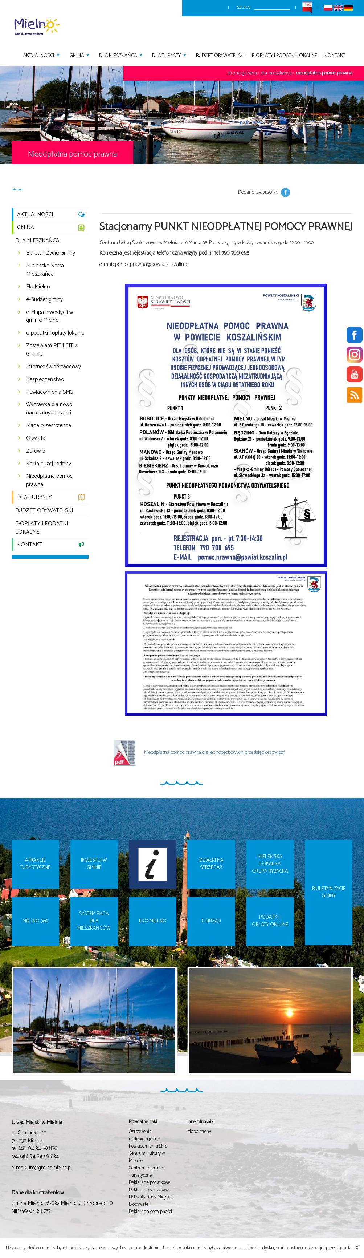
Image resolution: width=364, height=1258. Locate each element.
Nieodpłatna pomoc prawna (324, 73)
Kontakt (334, 55)
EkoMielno (38, 287)
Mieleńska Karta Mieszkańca (45, 270)
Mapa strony (199, 1132)
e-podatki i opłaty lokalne (55, 333)
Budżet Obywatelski (220, 55)
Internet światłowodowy (53, 367)
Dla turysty (169, 55)
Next (357, 1026)
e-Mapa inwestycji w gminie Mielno (49, 316)
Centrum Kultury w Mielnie (147, 1157)
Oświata (35, 438)
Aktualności (42, 55)
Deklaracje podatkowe (149, 1182)
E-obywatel (139, 1204)
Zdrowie (35, 451)
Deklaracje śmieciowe (149, 1190)
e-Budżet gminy (44, 299)
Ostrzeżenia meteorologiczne (144, 1135)
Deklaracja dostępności (150, 1211)
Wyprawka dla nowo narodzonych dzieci (49, 409)
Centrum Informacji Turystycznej (147, 1171)
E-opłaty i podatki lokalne (284, 55)
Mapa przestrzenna (48, 425)
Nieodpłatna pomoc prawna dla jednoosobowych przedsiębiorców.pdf (196, 752)
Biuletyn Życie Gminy (50, 253)
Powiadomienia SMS (49, 392)
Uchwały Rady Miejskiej (151, 1197)
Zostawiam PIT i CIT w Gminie (52, 350)
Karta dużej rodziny (48, 464)
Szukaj (244, 7)
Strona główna (242, 73)
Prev (7, 1026)
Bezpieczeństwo (45, 379)
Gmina (79, 55)
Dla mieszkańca (121, 55)
